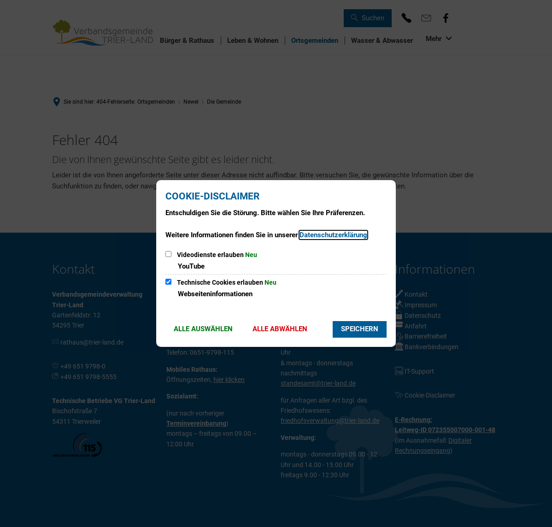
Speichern (359, 329)
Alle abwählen (280, 329)
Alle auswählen (203, 329)
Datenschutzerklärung (333, 235)
